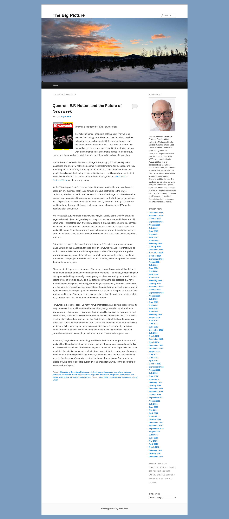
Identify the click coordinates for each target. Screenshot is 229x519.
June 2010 (153, 438)
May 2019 (153, 320)
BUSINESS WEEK (69, 375)
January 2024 (155, 284)
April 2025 (153, 237)
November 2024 (156, 253)
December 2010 (156, 422)
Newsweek (119, 176)
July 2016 (153, 333)
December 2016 (156, 330)
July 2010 (153, 435)
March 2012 (154, 379)
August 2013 (154, 351)
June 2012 (153, 376)
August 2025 (154, 225)
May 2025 (153, 234)
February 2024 (155, 280)
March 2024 (154, 277)
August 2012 (154, 370)
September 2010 (156, 429)
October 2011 (155, 395)
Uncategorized (85, 377)
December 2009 (156, 456)
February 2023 (155, 314)
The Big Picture (69, 15)
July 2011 (153, 404)
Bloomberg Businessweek (81, 372)
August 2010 (154, 432)
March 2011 (154, 416)
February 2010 (155, 450)
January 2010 (155, 453)
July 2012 (153, 373)
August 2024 (154, 262)
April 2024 (153, 274)
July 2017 (153, 324)
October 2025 (155, 219)
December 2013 (156, 345)
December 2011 (156, 388)
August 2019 (154, 317)
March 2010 (154, 447)
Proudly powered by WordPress (114, 509)
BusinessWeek (60, 180)
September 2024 (156, 259)
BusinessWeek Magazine (88, 375)
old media (74, 377)
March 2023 (154, 311)
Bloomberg (65, 372)
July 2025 (153, 228)
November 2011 (156, 391)
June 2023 (153, 302)
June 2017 (153, 327)
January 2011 (155, 419)
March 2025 (154, 240)
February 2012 (155, 382)
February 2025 (155, 243)
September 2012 (156, 367)
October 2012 (155, 364)
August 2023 (154, 296)
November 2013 (156, 348)
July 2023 (153, 299)
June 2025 (153, 231)
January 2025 (155, 246)
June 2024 (153, 268)
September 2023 (156, 293)
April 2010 (153, 444)
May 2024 (153, 271)
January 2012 (155, 385)
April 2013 (153, 361)
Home (55, 85)
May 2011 (153, 410)
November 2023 (156, 287)
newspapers (64, 377)
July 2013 (153, 354)
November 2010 (156, 425)
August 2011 (154, 401)
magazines (114, 375)
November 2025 (156, 216)
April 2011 (153, 413)
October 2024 (155, 256)
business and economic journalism (108, 372)
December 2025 (156, 213)
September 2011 (156, 398)
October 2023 (155, 290)
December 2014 (156, 339)
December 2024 (156, 249)
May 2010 (153, 441)
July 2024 (153, 265)
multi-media (125, 375)
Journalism (104, 375)
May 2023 (153, 305)
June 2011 (153, 407)
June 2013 (153, 358)
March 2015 (154, 336)
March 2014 (154, 342)
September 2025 (156, 222)
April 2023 (153, 308)
